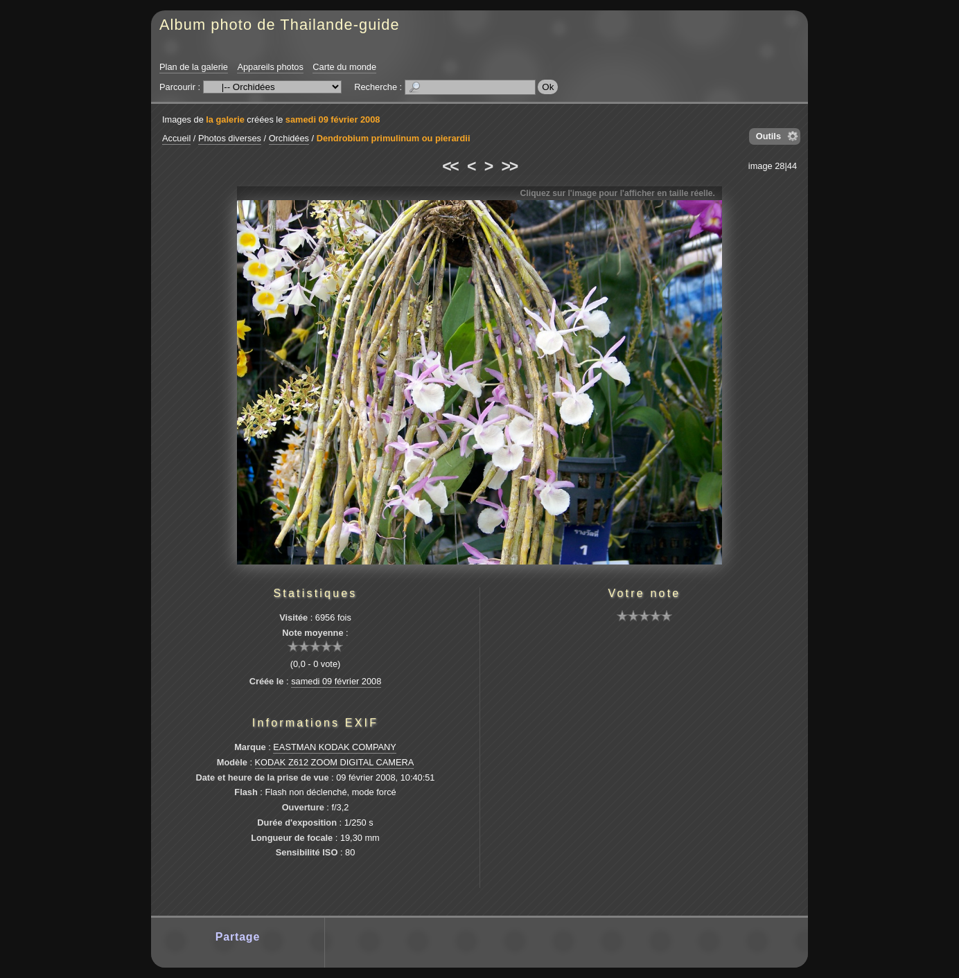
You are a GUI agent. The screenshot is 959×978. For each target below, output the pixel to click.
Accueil (176, 138)
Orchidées (289, 138)
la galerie (225, 119)
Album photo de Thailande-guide (279, 24)
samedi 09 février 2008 (332, 119)
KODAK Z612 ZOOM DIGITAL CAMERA (334, 762)
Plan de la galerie (193, 67)
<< (449, 166)
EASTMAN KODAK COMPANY (334, 747)
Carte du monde (344, 67)
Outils (768, 136)
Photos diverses (229, 138)
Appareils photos (270, 67)
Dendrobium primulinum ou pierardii (393, 138)
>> (509, 166)
